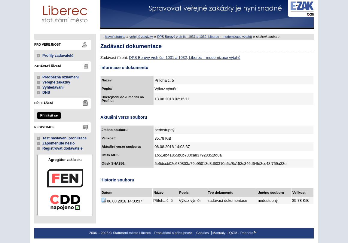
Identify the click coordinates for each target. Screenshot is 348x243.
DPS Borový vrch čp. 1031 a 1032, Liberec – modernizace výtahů (204, 36)
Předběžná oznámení (60, 77)
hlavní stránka (115, 36)
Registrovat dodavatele (62, 148)
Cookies (202, 233)
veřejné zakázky (141, 36)
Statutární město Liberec (65, 14)
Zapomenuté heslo (58, 143)
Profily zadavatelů (57, 55)
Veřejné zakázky (56, 82)
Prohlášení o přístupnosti (173, 233)
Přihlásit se (49, 115)
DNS (46, 92)
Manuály (219, 233)
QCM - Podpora (241, 233)
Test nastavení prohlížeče (64, 138)
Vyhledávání (53, 87)
